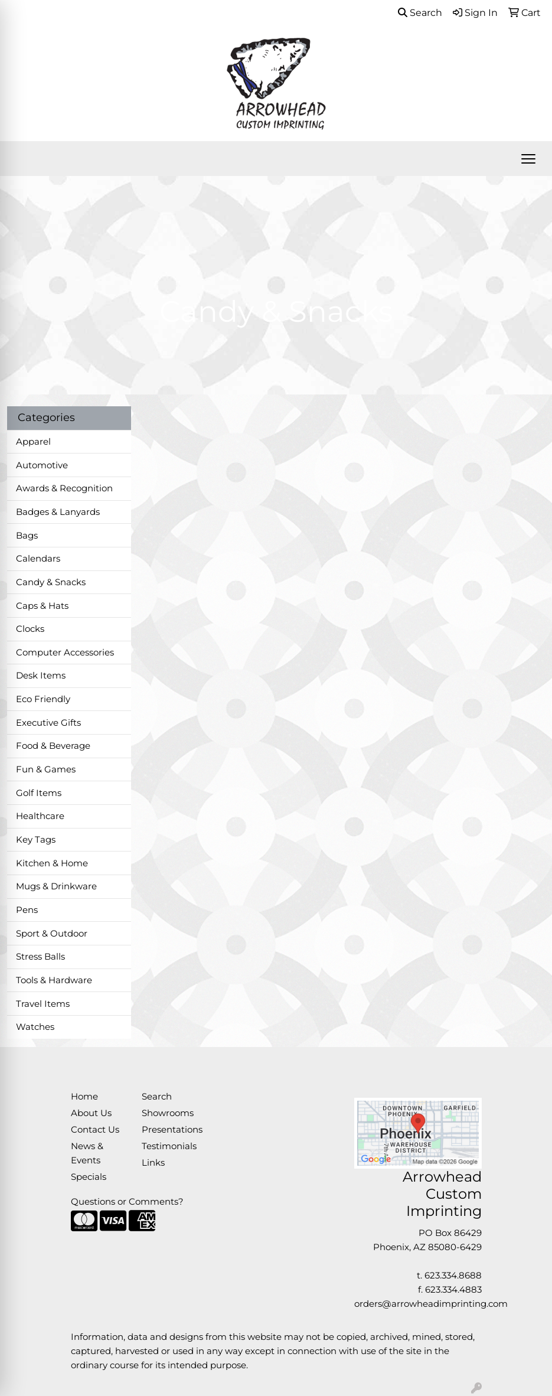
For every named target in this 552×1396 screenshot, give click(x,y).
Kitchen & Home (52, 863)
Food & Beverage (53, 746)
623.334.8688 (453, 1275)
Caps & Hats (42, 606)
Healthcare (40, 816)
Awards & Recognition (64, 488)
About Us (91, 1113)
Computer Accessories (65, 652)
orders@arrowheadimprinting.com (431, 1304)
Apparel (33, 441)
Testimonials (169, 1146)
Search (420, 12)
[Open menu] (528, 159)
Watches (35, 1027)
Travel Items (43, 1004)
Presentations (170, 1129)
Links (153, 1162)
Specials (88, 1177)
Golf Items (38, 793)
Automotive (42, 465)
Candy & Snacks (51, 582)
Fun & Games (46, 769)
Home (84, 1096)
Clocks (30, 629)
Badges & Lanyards (58, 512)
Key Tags (35, 839)
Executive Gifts (48, 722)
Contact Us (95, 1129)
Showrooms (168, 1113)
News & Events (87, 1153)
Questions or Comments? (127, 1201)
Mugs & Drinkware (56, 886)
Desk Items (41, 675)
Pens (27, 910)
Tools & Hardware (54, 980)
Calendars (38, 558)
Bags (27, 535)
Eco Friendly (43, 699)
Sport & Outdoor (51, 933)
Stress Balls (40, 956)
